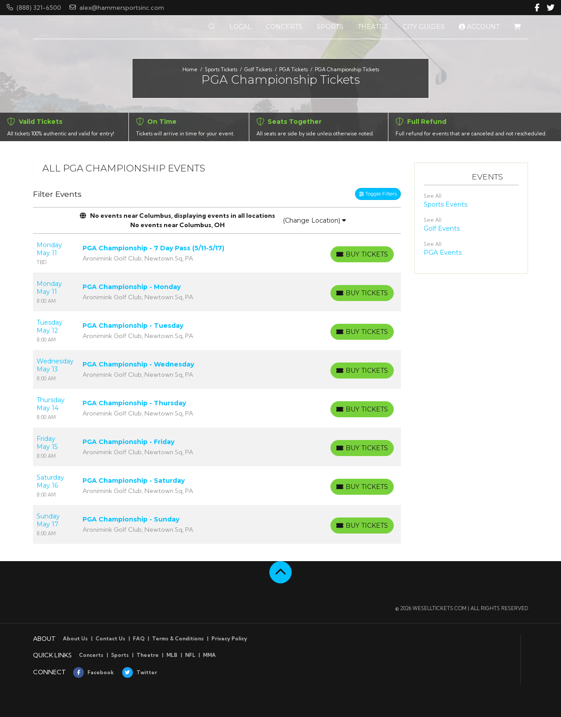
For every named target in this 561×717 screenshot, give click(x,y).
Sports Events (445, 204)
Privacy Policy (229, 639)
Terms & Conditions (178, 639)
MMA (209, 655)
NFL (190, 655)
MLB (171, 655)
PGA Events (443, 253)
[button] (212, 27)
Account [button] (479, 27)
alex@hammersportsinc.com (117, 8)
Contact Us (110, 639)
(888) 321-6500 (34, 8)
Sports (120, 655)
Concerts (91, 655)
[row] (217, 253)
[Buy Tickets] (362, 254)
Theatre (147, 655)
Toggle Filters (378, 194)
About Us (75, 639)
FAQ (138, 639)
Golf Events (442, 228)
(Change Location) (314, 220)
